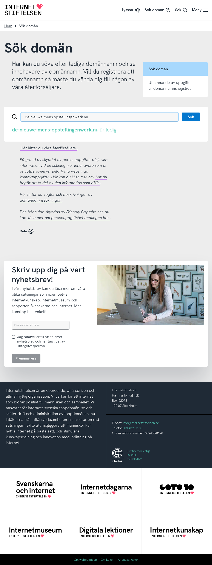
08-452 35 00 (133, 428)
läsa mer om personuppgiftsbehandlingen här (68, 217)
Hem (8, 25)
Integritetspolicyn (31, 346)
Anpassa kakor (128, 560)
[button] (131, 10)
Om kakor (107, 560)
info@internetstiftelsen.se (141, 423)
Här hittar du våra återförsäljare (48, 147)
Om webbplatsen (85, 560)
